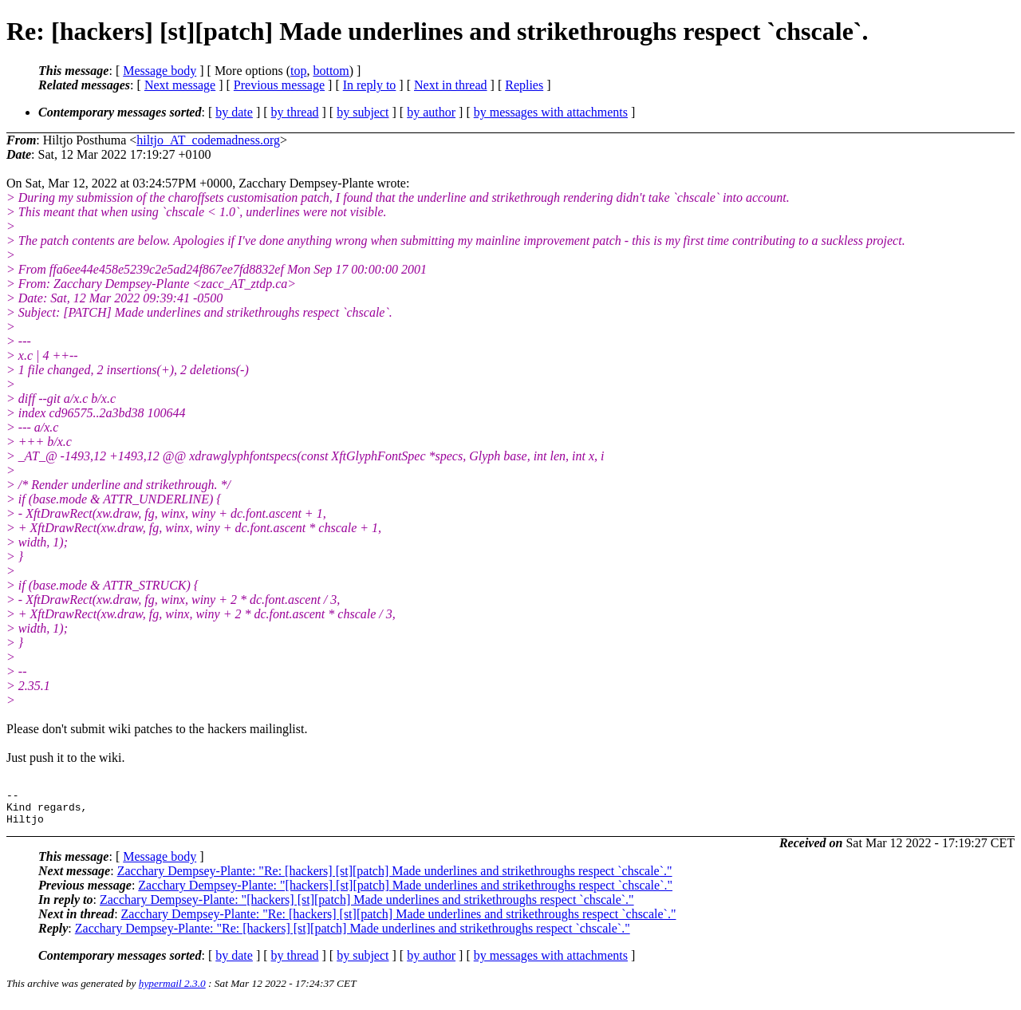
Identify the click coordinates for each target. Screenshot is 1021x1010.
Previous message (279, 85)
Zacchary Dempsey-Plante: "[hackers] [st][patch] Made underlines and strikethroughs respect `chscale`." (405, 892)
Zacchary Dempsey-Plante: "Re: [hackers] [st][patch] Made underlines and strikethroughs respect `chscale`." (394, 878)
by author (431, 112)
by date (234, 112)
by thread (295, 112)
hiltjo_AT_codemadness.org (208, 140)
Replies (524, 85)
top (298, 70)
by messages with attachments (551, 112)
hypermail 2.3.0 (172, 990)
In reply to (369, 85)
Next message (179, 85)
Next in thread (450, 85)
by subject (362, 112)
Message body (159, 70)
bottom (331, 70)
